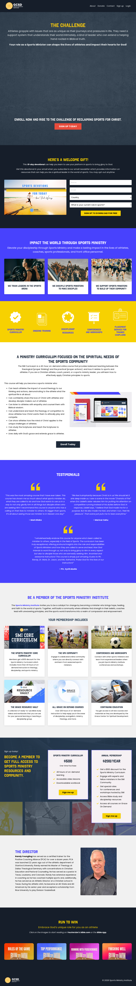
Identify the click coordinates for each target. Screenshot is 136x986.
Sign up (120, 6)
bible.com (85, 932)
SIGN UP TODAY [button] (68, 126)
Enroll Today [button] (68, 444)
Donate (101, 6)
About (93, 6)
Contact (111, 6)
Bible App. (102, 932)
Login (128, 6)
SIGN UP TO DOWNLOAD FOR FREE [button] (100, 213)
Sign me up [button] (68, 792)
